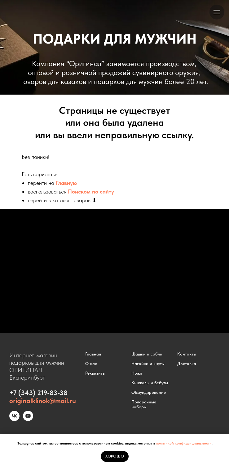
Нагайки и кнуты (148, 363)
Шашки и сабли (146, 353)
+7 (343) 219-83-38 (38, 393)
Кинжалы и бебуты (149, 382)
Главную (66, 183)
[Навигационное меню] (217, 12)
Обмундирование (148, 392)
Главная (93, 353)
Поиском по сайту (91, 191)
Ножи (136, 373)
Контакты (186, 353)
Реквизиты (95, 373)
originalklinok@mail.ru (42, 401)
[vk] (14, 419)
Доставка (186, 363)
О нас (91, 363)
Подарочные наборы (143, 404)
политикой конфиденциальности (184, 443)
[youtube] (28, 419)
